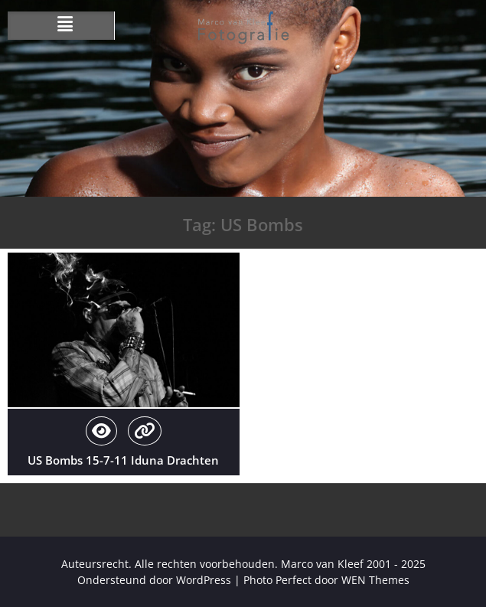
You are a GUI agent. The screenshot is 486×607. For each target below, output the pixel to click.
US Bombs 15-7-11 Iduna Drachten (123, 460)
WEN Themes (375, 580)
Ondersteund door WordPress (154, 580)
